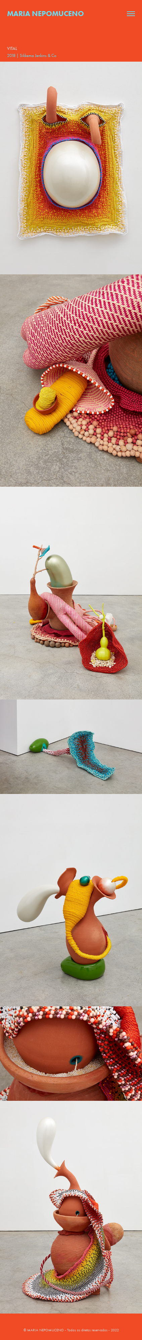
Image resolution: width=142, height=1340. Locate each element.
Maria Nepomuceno (45, 13)
